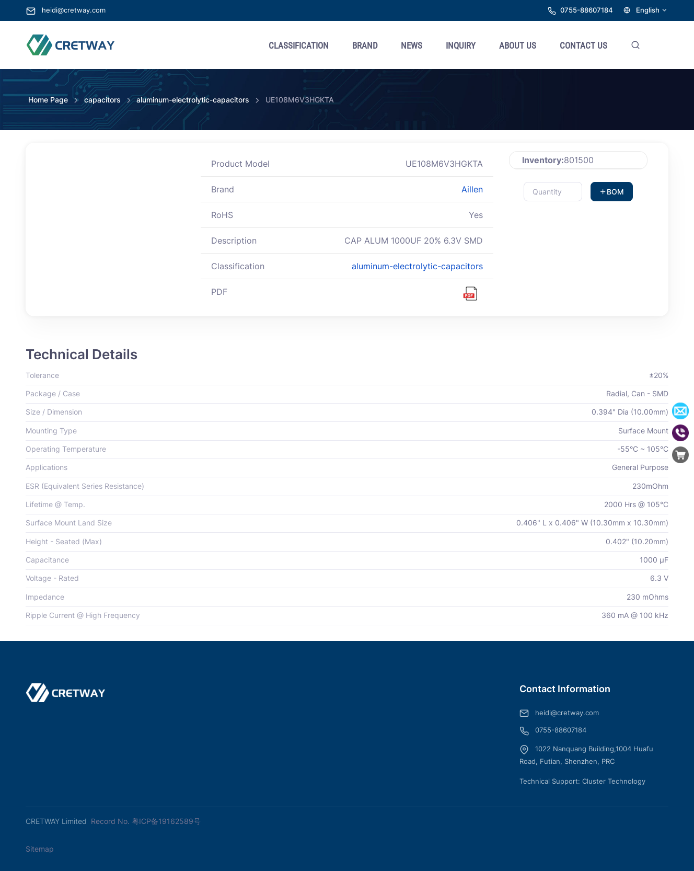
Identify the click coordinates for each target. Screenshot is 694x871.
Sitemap (40, 848)
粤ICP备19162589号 (166, 821)
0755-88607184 (586, 10)
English (645, 10)
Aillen (472, 189)
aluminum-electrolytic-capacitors (192, 99)
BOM (611, 191)
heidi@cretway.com (66, 10)
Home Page (48, 99)
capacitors (102, 99)
